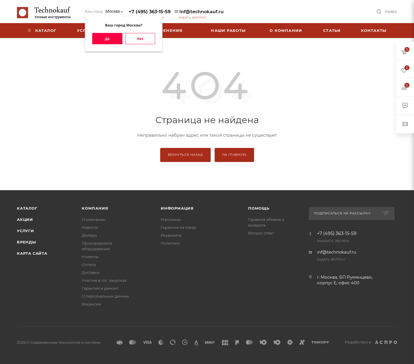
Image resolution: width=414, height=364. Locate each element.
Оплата (89, 264)
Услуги (25, 230)
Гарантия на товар (178, 227)
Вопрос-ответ (261, 233)
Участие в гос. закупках (104, 280)
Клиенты (90, 256)
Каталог (27, 208)
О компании (93, 219)
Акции (25, 219)
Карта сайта (32, 253)
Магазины (170, 219)
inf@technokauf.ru (201, 11)
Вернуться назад (185, 155)
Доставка (91, 272)
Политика (170, 243)
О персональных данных (105, 296)
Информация (177, 208)
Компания (95, 208)
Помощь (258, 208)
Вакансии (91, 304)
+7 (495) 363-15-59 (150, 11)
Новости (90, 227)
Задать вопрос (192, 17)
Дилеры (89, 235)
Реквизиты (171, 235)
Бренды (26, 242)
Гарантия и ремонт (100, 288)
